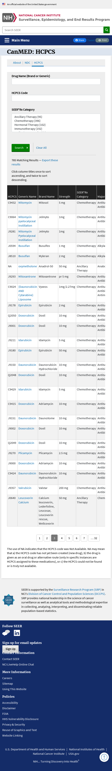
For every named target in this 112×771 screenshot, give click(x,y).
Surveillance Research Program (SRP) (77, 589)
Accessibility (10, 703)
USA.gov (73, 753)
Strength (64, 196)
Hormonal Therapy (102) (56, 125)
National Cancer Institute (48, 753)
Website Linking (12, 735)
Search (19, 147)
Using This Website (14, 689)
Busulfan (24, 246)
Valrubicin (24, 488)
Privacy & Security (13, 724)
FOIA (5, 713)
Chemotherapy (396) (56, 121)
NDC (27, 62)
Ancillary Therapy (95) (56, 117)
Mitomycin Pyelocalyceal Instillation (27, 235)
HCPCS (38, 62)
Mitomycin (25, 202)
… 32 (94, 538)
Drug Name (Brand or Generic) (31, 76)
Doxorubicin (26, 315)
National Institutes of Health (87, 749)
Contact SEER (10, 659)
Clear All (41, 147)
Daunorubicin (27, 365)
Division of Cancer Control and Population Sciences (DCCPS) (66, 594)
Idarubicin (25, 340)
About (17, 62)
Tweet (91, 40)
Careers (7, 678)
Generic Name (27, 196)
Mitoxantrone (27, 276)
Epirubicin (25, 305)
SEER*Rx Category (23, 109)
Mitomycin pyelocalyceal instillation (27, 221)
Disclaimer (9, 708)
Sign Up (10, 649)
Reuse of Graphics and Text (19, 730)
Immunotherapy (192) (56, 129)
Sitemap (7, 683)
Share (80, 40)
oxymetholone (27, 266)
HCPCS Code (20, 93)
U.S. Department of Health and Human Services (35, 749)
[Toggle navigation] (17, 40)
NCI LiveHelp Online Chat (18, 664)
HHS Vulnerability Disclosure (20, 719)
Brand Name (47, 196)
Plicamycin (25, 453)
